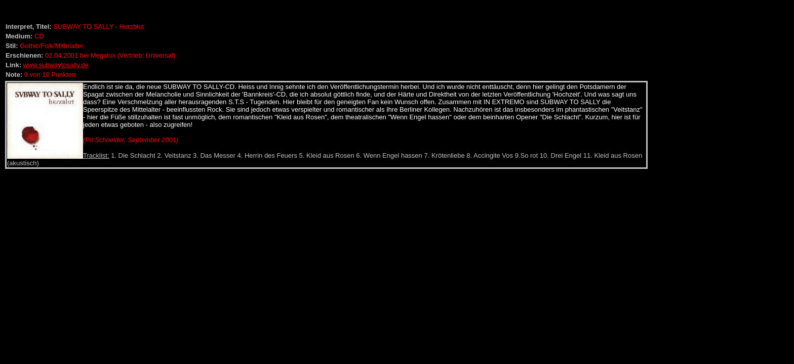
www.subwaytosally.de (56, 65)
